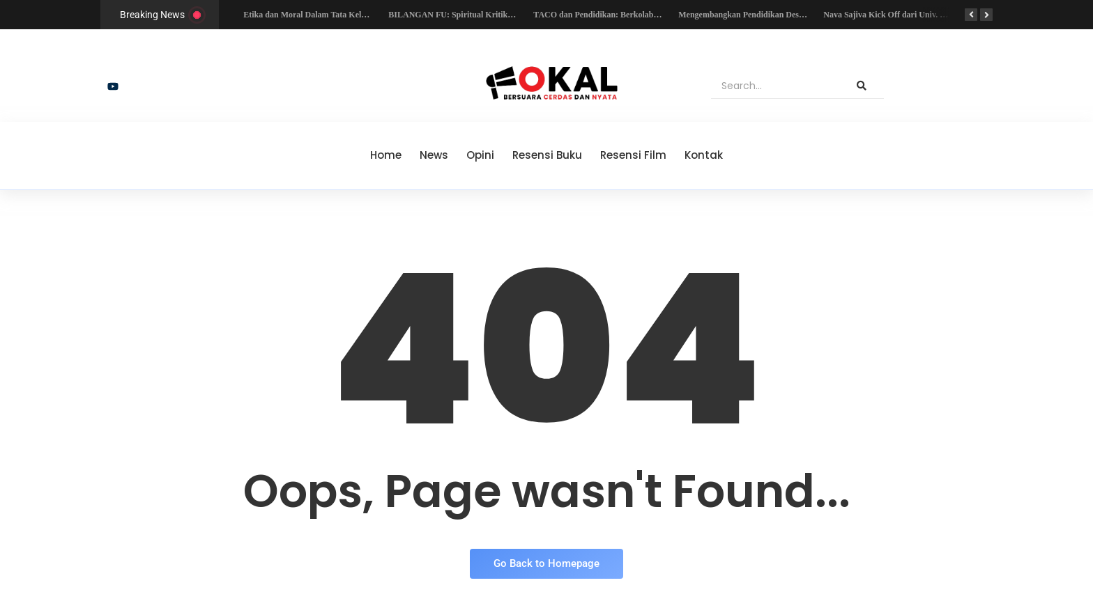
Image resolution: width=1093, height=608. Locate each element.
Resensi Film (633, 155)
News (434, 155)
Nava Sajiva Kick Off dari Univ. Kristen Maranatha (918, 15)
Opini (480, 155)
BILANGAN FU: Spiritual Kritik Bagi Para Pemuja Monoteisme (504, 15)
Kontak (704, 155)
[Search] (775, 86)
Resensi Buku (547, 155)
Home (386, 155)
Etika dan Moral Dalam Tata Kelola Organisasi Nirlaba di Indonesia (365, 15)
